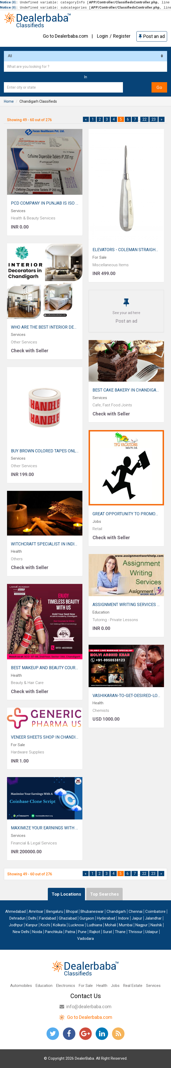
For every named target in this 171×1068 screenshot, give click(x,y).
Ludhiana (94, 925)
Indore (123, 918)
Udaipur (151, 932)
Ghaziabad (68, 918)
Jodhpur (16, 925)
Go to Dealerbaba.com (65, 36)
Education (44, 986)
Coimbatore (155, 911)
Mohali (110, 925)
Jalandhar (153, 918)
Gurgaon (87, 918)
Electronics (65, 986)
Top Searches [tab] (104, 894)
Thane (120, 932)
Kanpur (32, 925)
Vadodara (85, 938)
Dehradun (17, 918)
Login (102, 36)
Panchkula (53, 932)
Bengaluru (54, 911)
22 (144, 119)
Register (121, 36)
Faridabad (47, 918)
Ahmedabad (15, 911)
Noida (37, 932)
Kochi (45, 925)
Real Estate (132, 986)
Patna (70, 932)
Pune (82, 932)
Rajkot (94, 932)
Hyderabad (106, 918)
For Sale (86, 986)
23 (154, 119)
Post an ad (152, 36)
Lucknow (76, 925)
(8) (8, 2)
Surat (107, 932)
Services (153, 986)
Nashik (156, 925)
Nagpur (141, 925)
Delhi (32, 918)
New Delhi (21, 932)
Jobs (115, 986)
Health (101, 986)
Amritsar (36, 911)
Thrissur (135, 932)
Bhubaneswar (92, 911)
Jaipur (137, 918)
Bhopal (72, 911)
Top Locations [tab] (66, 894)
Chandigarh (116, 911)
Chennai (135, 911)
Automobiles (21, 986)
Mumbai (126, 925)
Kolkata (59, 925)
